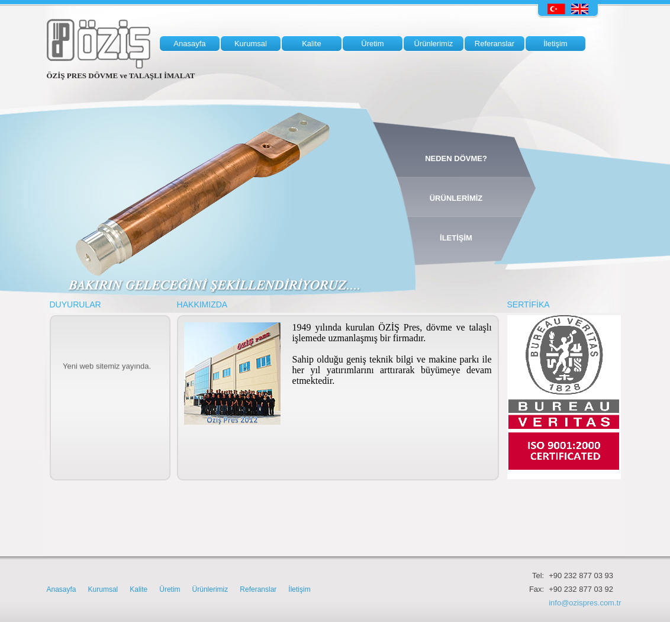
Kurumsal (103, 589)
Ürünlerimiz (210, 589)
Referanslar (258, 589)
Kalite (138, 589)
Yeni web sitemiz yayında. (107, 368)
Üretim (169, 589)
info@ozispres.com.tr (585, 602)
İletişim (299, 589)
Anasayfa (61, 589)
